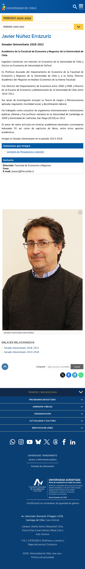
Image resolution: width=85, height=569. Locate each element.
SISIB (26, 553)
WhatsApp (80, 375)
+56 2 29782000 (30, 540)
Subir (5, 366)
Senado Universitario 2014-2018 (21, 351)
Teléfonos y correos (52, 540)
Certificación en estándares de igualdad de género (53, 503)
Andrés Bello (38, 526)
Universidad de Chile (40, 553)
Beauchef (52, 526)
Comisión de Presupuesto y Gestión (25, 151)
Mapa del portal (36, 544)
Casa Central (52, 520)
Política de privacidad (42, 557)
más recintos (42, 534)
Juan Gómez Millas (47, 530)
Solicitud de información (42, 466)
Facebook (69, 375)
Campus (26, 526)
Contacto (52, 544)
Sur (60, 530)
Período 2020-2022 (17, 18)
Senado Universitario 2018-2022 (21, 347)
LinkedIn (74, 375)
